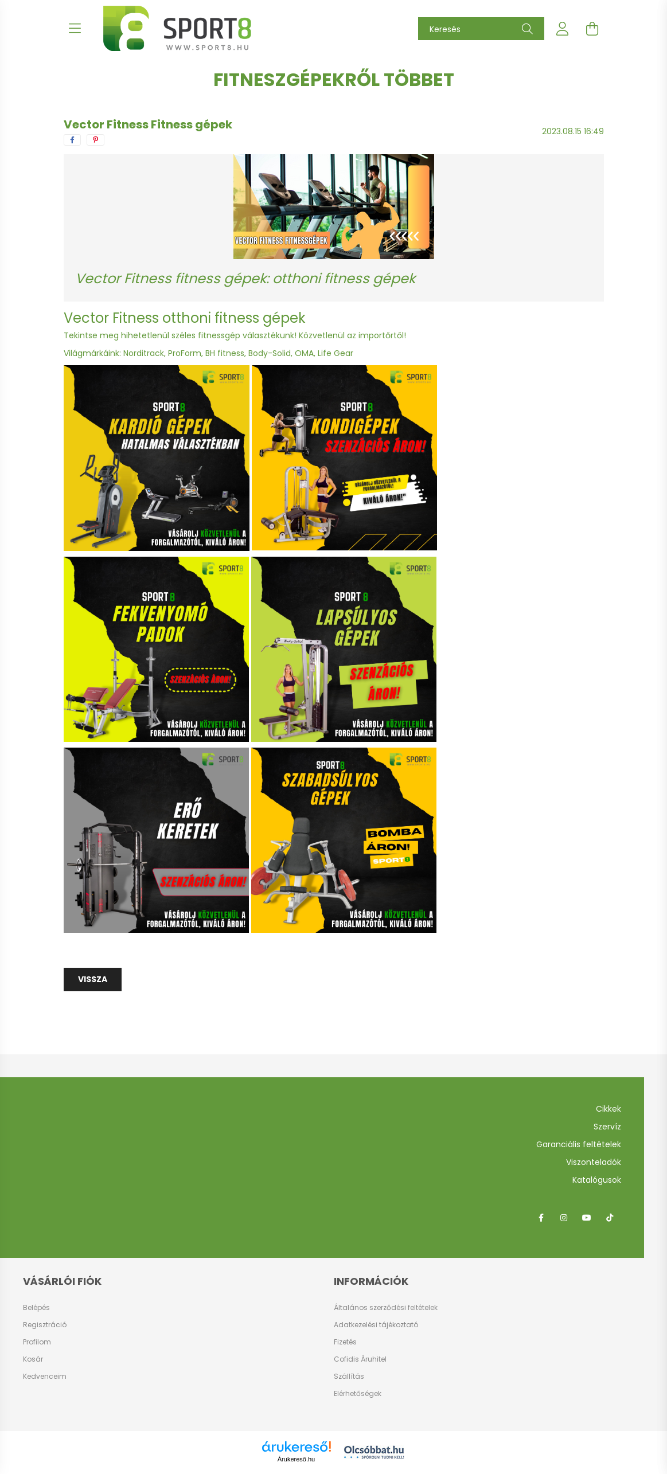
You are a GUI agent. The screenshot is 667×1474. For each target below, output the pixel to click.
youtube (586, 1217)
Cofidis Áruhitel (360, 1359)
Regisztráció (45, 1325)
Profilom (37, 1342)
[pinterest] (95, 140)
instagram (563, 1217)
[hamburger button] (75, 28)
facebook (540, 1217)
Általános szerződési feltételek (386, 1307)
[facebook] (72, 140)
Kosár (33, 1359)
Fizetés (345, 1342)
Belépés (36, 1308)
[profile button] (562, 28)
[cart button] (592, 28)
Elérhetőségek (357, 1393)
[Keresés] (481, 28)
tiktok (609, 1217)
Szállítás (349, 1376)
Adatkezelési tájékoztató (376, 1325)
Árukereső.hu (296, 1459)
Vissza (92, 979)
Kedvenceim (45, 1377)
